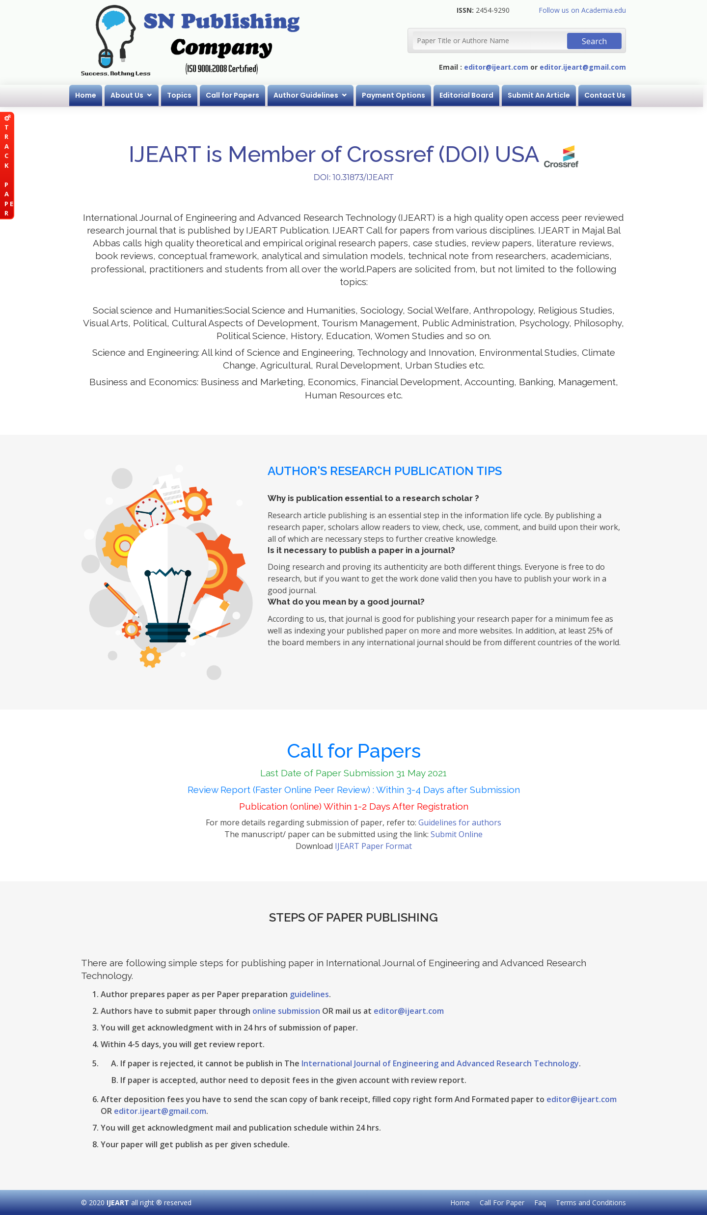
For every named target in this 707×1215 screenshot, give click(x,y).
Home (87, 95)
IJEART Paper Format (373, 846)
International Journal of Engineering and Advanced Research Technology (440, 1063)
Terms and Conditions (591, 1202)
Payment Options (395, 95)
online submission (286, 1010)
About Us (128, 95)
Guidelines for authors (459, 822)
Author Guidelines (307, 95)
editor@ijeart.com (496, 67)
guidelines (309, 994)
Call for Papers (234, 95)
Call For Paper (502, 1202)
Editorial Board (468, 95)
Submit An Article (541, 95)
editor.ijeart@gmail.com (583, 67)
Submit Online (457, 834)
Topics (181, 95)
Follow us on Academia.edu (582, 10)
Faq (540, 1202)
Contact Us (606, 95)
